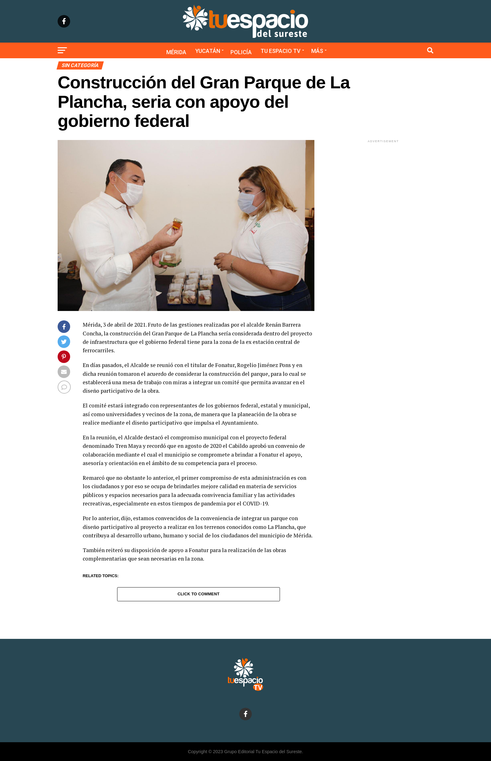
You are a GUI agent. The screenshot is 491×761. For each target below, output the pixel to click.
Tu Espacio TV (281, 51)
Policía (241, 52)
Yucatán (207, 51)
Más (317, 51)
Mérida (176, 52)
